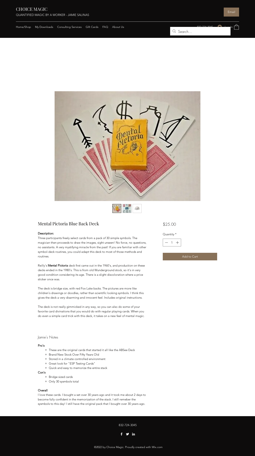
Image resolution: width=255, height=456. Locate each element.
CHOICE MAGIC (31, 9)
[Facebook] (122, 434)
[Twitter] (127, 434)
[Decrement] (166, 242)
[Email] (231, 12)
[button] (236, 27)
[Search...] (200, 31)
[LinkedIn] (133, 434)
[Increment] (177, 242)
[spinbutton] (172, 242)
